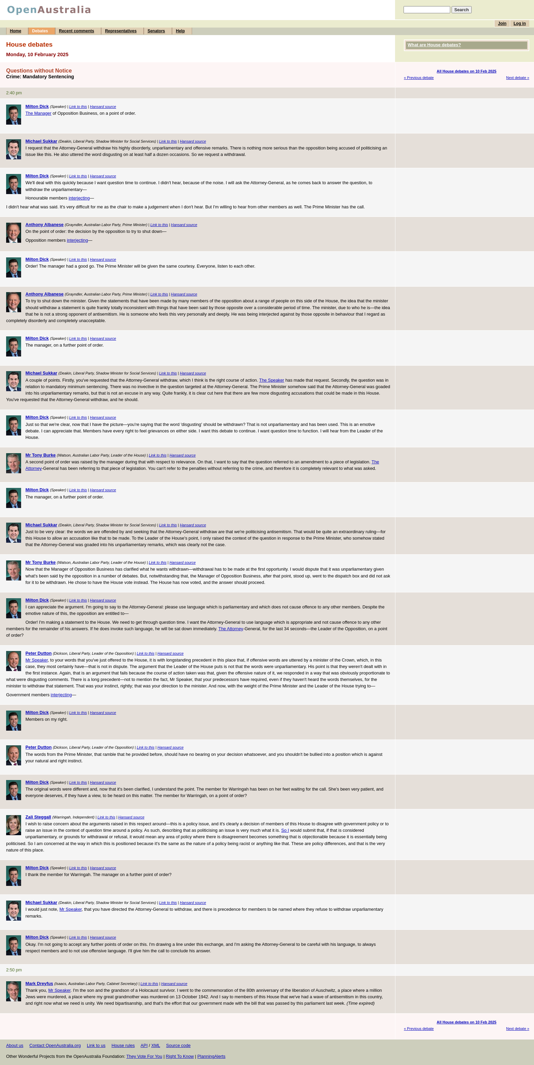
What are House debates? (434, 44)
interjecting (79, 198)
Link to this (78, 107)
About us (14, 1045)
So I (285, 830)
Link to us (96, 1045)
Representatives (121, 31)
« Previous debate (419, 78)
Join (502, 23)
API (144, 1045)
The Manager (38, 113)
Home (15, 31)
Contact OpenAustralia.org (55, 1045)
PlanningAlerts (212, 1056)
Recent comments (76, 31)
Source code (178, 1045)
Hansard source (103, 107)
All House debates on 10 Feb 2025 (466, 71)
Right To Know (180, 1056)
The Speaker (271, 380)
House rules (123, 1045)
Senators (156, 31)
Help (180, 31)
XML (155, 1045)
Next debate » (517, 78)
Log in (520, 23)
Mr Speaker (37, 660)
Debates (40, 31)
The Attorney (230, 628)
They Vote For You (144, 1056)
